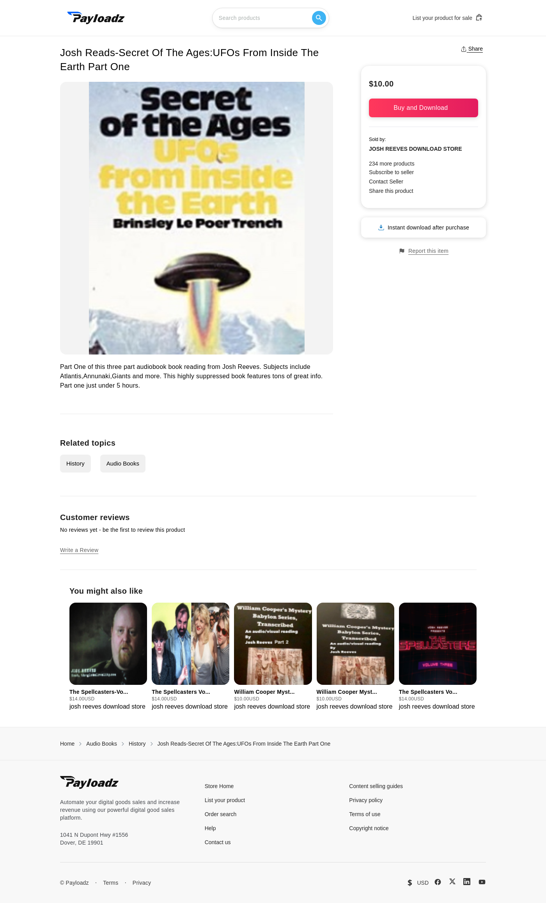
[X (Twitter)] (452, 881)
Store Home (219, 786)
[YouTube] (482, 882)
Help (210, 828)
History (75, 463)
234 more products (392, 163)
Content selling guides (376, 786)
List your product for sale (448, 17)
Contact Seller (386, 181)
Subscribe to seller (391, 172)
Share (472, 49)
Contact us (218, 842)
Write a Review (79, 550)
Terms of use (364, 814)
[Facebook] (437, 882)
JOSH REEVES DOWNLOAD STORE (415, 149)
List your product (225, 800)
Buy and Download (424, 107)
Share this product (391, 191)
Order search (221, 814)
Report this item (423, 251)
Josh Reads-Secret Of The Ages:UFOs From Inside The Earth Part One (244, 744)
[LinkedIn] (466, 881)
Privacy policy (366, 800)
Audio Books (122, 463)
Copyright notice (368, 828)
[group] (108, 657)
